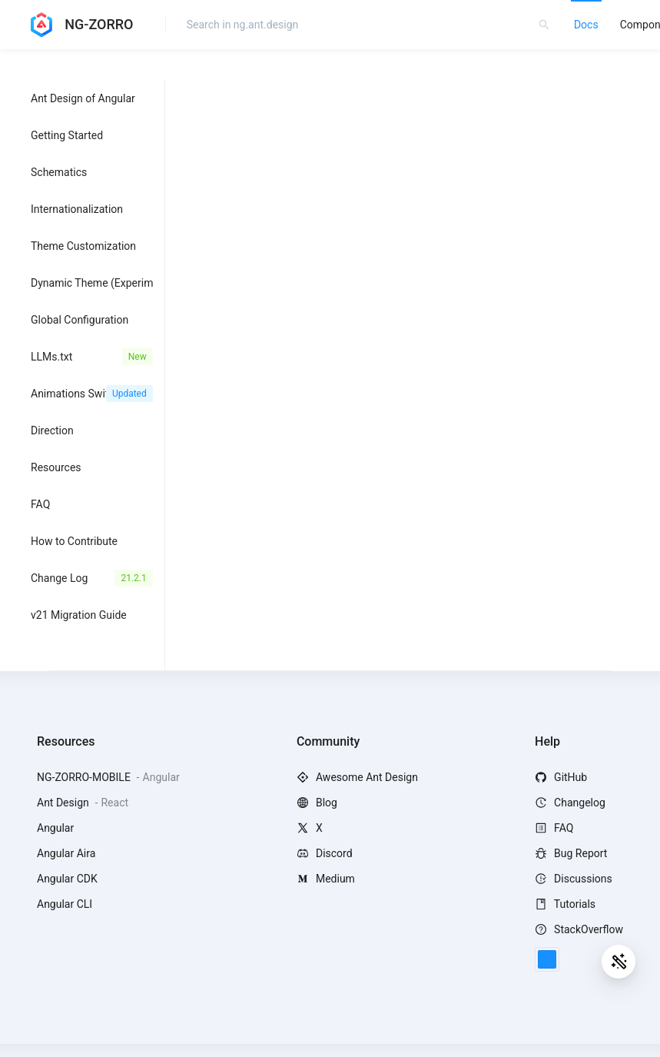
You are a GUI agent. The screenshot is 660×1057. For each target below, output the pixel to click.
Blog (317, 802)
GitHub (561, 777)
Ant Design (64, 802)
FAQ (554, 828)
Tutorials (565, 904)
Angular (55, 828)
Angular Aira (66, 853)
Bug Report (571, 853)
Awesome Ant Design (357, 777)
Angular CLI (64, 904)
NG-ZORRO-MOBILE (85, 777)
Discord (325, 853)
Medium (326, 879)
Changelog (570, 802)
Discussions (573, 879)
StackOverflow (579, 929)
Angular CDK (67, 879)
